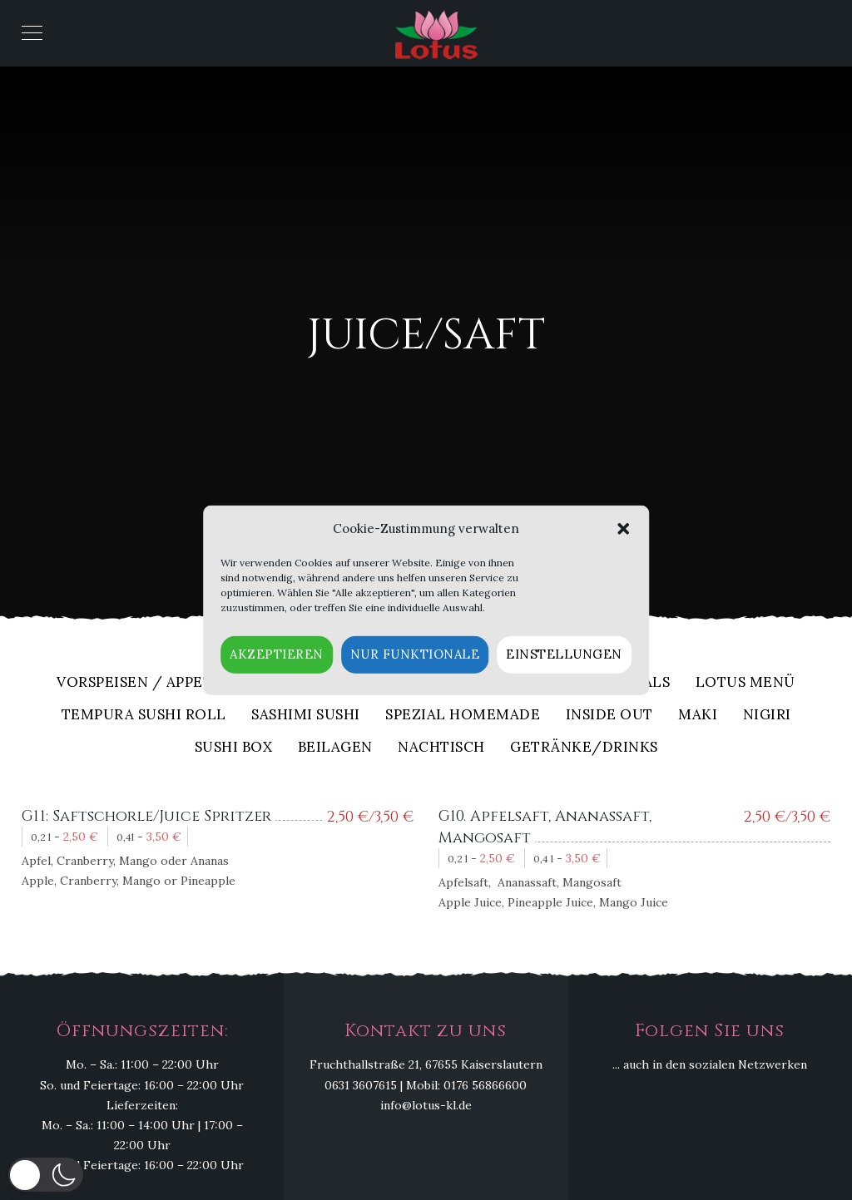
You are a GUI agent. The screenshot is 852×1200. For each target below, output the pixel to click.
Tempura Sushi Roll (144, 715)
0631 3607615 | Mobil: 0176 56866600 (425, 1085)
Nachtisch (441, 748)
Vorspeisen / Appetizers (156, 683)
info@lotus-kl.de (426, 1105)
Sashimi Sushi (305, 715)
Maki (697, 715)
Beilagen (335, 748)
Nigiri (767, 715)
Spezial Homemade (462, 715)
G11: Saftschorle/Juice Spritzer (146, 816)
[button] (623, 529)
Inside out (609, 715)
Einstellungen (564, 654)
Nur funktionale (415, 654)
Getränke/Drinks (584, 748)
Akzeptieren (277, 654)
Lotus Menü (745, 683)
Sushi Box (234, 748)
